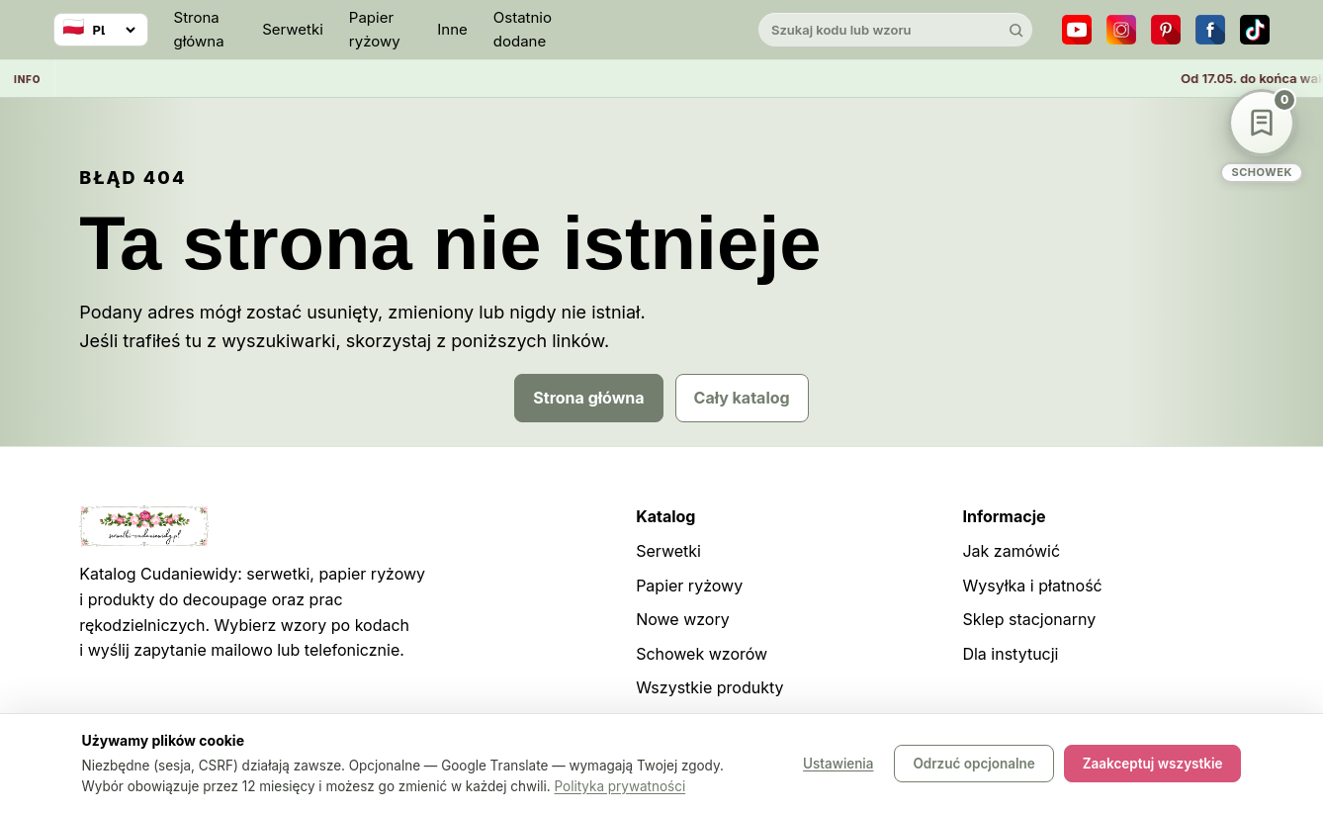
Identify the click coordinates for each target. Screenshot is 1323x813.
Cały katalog (742, 397)
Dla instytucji (1010, 654)
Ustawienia (838, 763)
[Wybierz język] (100, 29)
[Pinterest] (1166, 30)
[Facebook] (1210, 30)
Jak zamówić (1011, 551)
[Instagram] (1121, 30)
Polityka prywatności (620, 786)
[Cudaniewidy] (661, 30)
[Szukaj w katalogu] (878, 29)
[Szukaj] (1015, 29)
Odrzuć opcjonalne (973, 763)
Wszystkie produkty (709, 687)
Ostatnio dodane (522, 29)
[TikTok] (1255, 30)
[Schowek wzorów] (1261, 136)
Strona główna (199, 29)
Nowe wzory (683, 619)
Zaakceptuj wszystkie (1153, 763)
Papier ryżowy (374, 29)
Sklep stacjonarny (1029, 619)
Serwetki (292, 29)
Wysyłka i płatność (1032, 585)
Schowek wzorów (701, 654)
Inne (452, 29)
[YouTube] (1077, 30)
